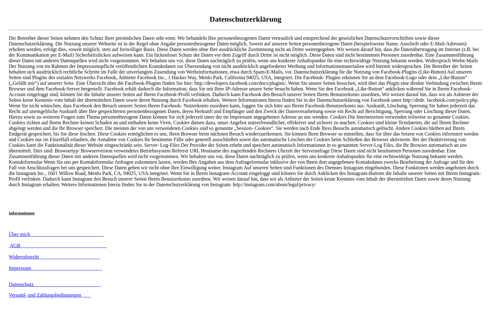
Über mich (56, 234)
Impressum (55, 268)
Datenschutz (55, 284)
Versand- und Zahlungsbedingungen (50, 295)
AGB (58, 245)
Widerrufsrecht (54, 256)
